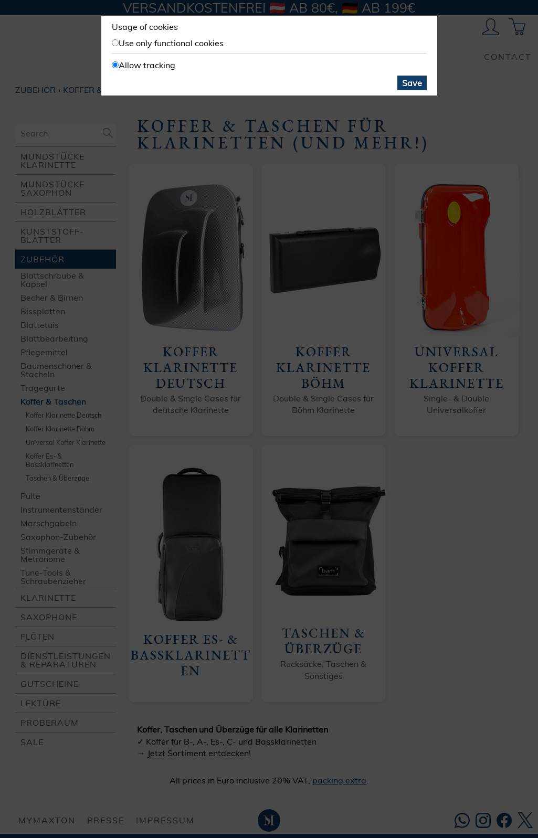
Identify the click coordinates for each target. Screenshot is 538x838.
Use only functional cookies (171, 43)
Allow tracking (147, 65)
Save (412, 83)
